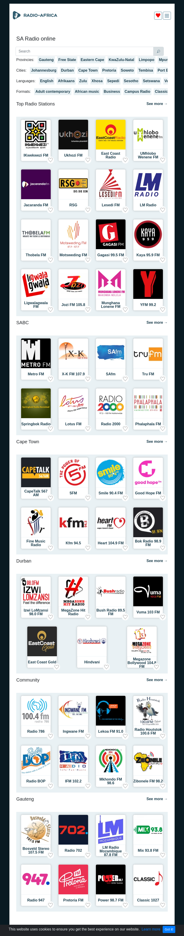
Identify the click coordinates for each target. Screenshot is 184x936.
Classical (163, 91)
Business (112, 91)
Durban (67, 70)
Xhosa (97, 81)
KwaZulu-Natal (121, 60)
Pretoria (109, 70)
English (46, 81)
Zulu (83, 81)
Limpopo (146, 60)
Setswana (151, 81)
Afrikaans (66, 81)
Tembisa (145, 70)
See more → (157, 104)
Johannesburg (43, 70)
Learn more (151, 929)
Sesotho (131, 81)
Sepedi (113, 81)
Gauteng (46, 60)
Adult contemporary (52, 91)
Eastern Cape (92, 60)
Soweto (127, 70)
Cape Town (88, 70)
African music (87, 91)
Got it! (169, 929)
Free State (67, 60)
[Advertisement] (92, 34)
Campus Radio (137, 91)
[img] (167, 16)
